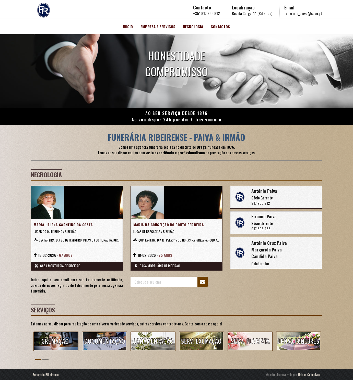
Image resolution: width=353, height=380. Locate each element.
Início (128, 26)
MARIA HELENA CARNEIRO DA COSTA (62, 224)
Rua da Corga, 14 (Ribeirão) (252, 13)
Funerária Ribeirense (46, 374)
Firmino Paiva (264, 216)
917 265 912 (260, 203)
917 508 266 (260, 228)
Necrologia (193, 26)
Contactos (220, 26)
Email (289, 7)
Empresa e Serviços (157, 26)
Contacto (202, 7)
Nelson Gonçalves (309, 374)
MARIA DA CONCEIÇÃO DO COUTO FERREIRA (167, 224)
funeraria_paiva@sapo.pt (303, 13)
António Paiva (264, 190)
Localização (243, 7)
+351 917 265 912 (206, 13)
